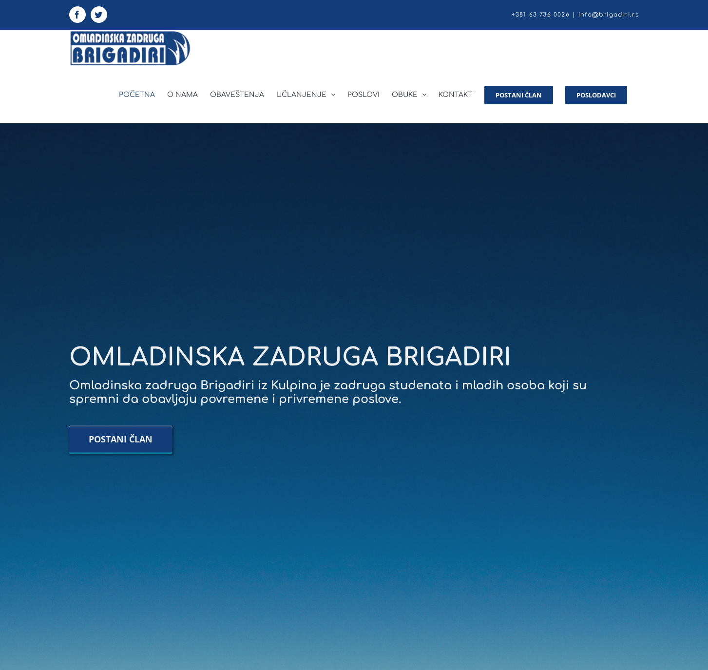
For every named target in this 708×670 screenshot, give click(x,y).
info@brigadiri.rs (608, 14)
